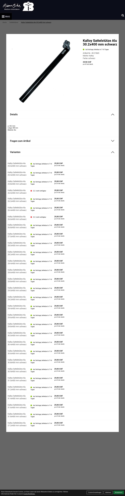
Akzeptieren (118, 492)
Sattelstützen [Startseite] (13, 22)
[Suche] (123, 15)
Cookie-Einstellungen (94, 492)
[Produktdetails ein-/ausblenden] (62, 114)
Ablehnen (108, 492)
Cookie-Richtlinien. (29, 494)
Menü (6, 16)
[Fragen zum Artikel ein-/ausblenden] (62, 141)
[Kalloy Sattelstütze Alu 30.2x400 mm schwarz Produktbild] (43, 70)
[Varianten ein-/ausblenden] (62, 152)
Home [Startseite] (5, 22)
